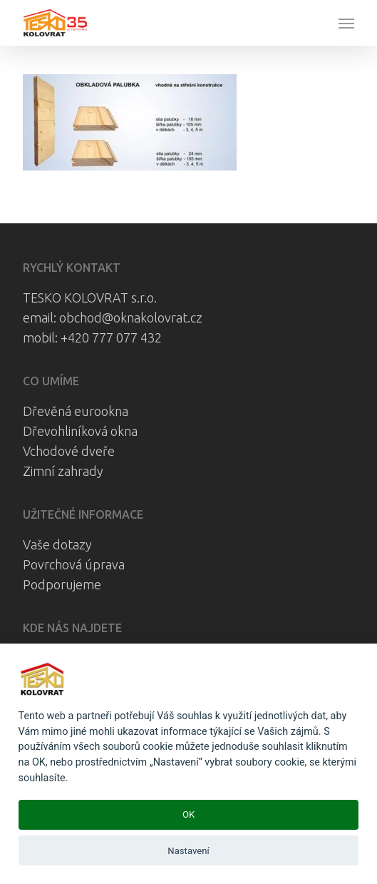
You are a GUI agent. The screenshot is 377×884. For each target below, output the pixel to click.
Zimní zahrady (63, 471)
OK (188, 814)
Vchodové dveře (69, 451)
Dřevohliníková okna (80, 431)
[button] (346, 23)
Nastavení (188, 850)
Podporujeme (62, 584)
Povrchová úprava (74, 564)
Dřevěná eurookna (75, 411)
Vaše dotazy (57, 544)
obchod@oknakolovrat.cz (130, 317)
